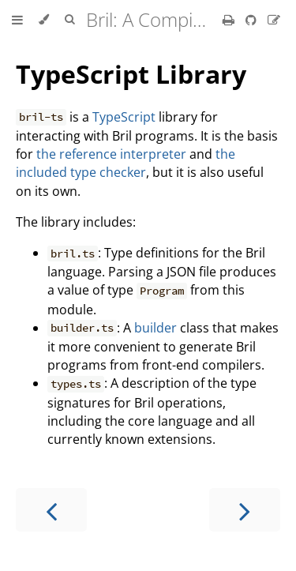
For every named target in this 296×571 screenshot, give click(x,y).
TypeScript (123, 117)
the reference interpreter (111, 154)
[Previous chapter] (51, 510)
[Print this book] (230, 19)
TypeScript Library (131, 74)
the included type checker (125, 163)
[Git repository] (253, 19)
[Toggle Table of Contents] (17, 19)
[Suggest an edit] (274, 19)
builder (155, 327)
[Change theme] (44, 19)
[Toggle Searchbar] (69, 19)
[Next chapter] (244, 510)
